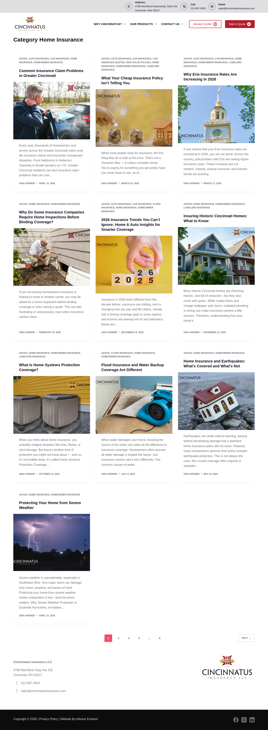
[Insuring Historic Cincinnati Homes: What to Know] (216, 256)
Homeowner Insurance (48, 62)
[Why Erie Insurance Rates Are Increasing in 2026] (216, 114)
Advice (23, 58)
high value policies (138, 62)
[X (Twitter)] (244, 719)
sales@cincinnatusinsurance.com (236, 8)
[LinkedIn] (252, 719)
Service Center (205, 24)
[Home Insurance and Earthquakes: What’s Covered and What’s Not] (216, 401)
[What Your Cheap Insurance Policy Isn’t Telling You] (134, 118)
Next (246, 638)
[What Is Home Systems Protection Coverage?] (51, 405)
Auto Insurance (39, 58)
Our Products (144, 24)
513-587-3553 (198, 8)
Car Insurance (59, 58)
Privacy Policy (48, 719)
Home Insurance (39, 204)
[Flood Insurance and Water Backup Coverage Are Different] (134, 405)
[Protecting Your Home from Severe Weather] (51, 543)
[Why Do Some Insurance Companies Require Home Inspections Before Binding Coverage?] (51, 257)
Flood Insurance (122, 353)
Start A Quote (240, 24)
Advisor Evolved (87, 719)
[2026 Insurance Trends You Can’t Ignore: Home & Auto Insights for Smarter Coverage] (134, 264)
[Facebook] (236, 719)
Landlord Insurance (197, 207)
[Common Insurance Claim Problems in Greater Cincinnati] (51, 111)
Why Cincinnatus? (110, 24)
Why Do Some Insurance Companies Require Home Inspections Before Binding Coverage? (51, 217)
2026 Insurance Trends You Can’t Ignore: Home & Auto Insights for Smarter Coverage (130, 225)
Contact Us (172, 24)
